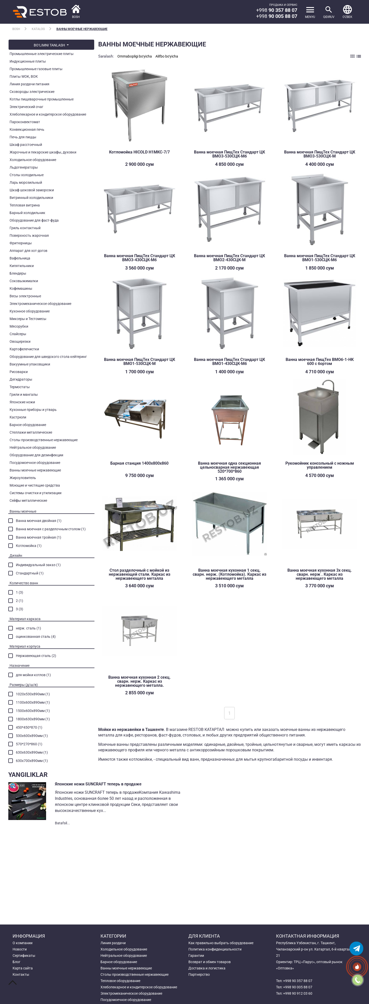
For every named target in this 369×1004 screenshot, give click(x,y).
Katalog (38, 29)
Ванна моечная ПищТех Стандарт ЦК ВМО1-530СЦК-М (139, 361)
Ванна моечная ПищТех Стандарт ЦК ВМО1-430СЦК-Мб (229, 361)
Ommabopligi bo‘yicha (134, 56)
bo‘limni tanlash (50, 45)
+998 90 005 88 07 (297, 987)
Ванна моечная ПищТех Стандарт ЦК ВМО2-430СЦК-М (229, 257)
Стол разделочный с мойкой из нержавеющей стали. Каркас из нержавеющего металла (139, 574)
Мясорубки (19, 326)
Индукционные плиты (28, 61)
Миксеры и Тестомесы (28, 319)
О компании (22, 943)
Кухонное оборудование (30, 311)
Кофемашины (21, 288)
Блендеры (18, 273)
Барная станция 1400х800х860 (139, 463)
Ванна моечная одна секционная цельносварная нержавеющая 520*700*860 (229, 467)
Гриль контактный (25, 228)
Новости (20, 949)
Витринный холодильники (31, 198)
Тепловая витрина (25, 205)
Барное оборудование (28, 425)
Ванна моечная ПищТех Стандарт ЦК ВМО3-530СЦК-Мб (229, 154)
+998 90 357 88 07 (297, 981)
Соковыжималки (24, 281)
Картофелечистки (24, 349)
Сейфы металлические (28, 500)
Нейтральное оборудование (33, 447)
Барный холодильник (27, 213)
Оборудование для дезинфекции (36, 455)
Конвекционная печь (27, 129)
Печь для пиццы (23, 137)
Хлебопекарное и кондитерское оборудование (48, 114)
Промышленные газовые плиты (36, 69)
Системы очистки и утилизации (35, 493)
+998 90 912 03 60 (297, 993)
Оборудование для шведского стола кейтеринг (48, 357)
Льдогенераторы (24, 167)
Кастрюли (18, 417)
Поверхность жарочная (29, 235)
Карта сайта (23, 968)
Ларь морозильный (26, 182)
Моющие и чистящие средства (35, 485)
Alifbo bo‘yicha (166, 56)
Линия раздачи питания (29, 84)
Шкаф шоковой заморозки (32, 190)
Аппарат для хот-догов (28, 251)
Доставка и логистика (206, 968)
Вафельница (20, 258)
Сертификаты (24, 956)
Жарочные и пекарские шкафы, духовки (43, 152)
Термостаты (20, 387)
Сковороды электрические (32, 92)
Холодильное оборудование (33, 160)
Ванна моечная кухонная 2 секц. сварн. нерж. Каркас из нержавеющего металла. (139, 681)
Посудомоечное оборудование (35, 463)
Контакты (21, 974)
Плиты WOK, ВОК (24, 76)
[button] (347, 12)
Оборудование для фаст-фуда (34, 220)
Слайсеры (18, 334)
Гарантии (196, 956)
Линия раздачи (113, 943)
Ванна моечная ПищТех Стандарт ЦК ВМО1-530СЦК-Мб (319, 257)
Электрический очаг (26, 107)
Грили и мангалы (24, 394)
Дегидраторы (21, 379)
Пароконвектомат (25, 122)
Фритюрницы (21, 243)
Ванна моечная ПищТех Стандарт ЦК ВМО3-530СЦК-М (319, 154)
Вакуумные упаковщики (30, 364)
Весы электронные (25, 296)
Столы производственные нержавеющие (44, 440)
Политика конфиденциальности (215, 949)
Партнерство (199, 974)
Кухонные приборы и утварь (33, 410)
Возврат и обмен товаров (209, 962)
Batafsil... (62, 823)
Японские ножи (22, 402)
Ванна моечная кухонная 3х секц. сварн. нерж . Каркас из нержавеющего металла (319, 574)
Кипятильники (22, 266)
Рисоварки (19, 372)
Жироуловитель (23, 478)
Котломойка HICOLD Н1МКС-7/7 (139, 152)
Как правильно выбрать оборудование (220, 943)
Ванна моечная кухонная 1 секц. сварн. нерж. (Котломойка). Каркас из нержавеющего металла (229, 574)
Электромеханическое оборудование (40, 304)
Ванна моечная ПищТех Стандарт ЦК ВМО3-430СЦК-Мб (139, 257)
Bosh (16, 29)
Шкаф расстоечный (26, 145)
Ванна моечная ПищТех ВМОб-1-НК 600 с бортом (320, 361)
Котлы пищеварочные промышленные (42, 99)
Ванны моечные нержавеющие (82, 29)
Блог (16, 962)
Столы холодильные (27, 175)
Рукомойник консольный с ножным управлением (319, 465)
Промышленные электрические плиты (42, 54)
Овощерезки (20, 341)
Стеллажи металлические (31, 432)
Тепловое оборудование (120, 981)
